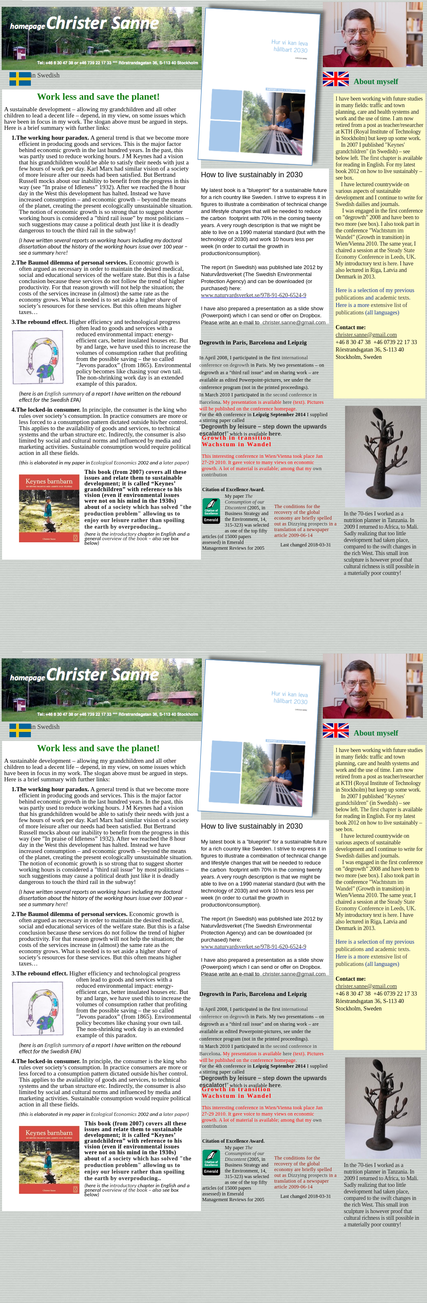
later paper (174, 462)
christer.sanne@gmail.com (366, 335)
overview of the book (124, 538)
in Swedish (45, 75)
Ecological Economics (114, 462)
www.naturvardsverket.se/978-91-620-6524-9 (253, 295)
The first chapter (378, 158)
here (61, 252)
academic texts (392, 298)
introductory (123, 534)
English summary (63, 393)
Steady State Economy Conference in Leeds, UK (375, 253)
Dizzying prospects (308, 524)
